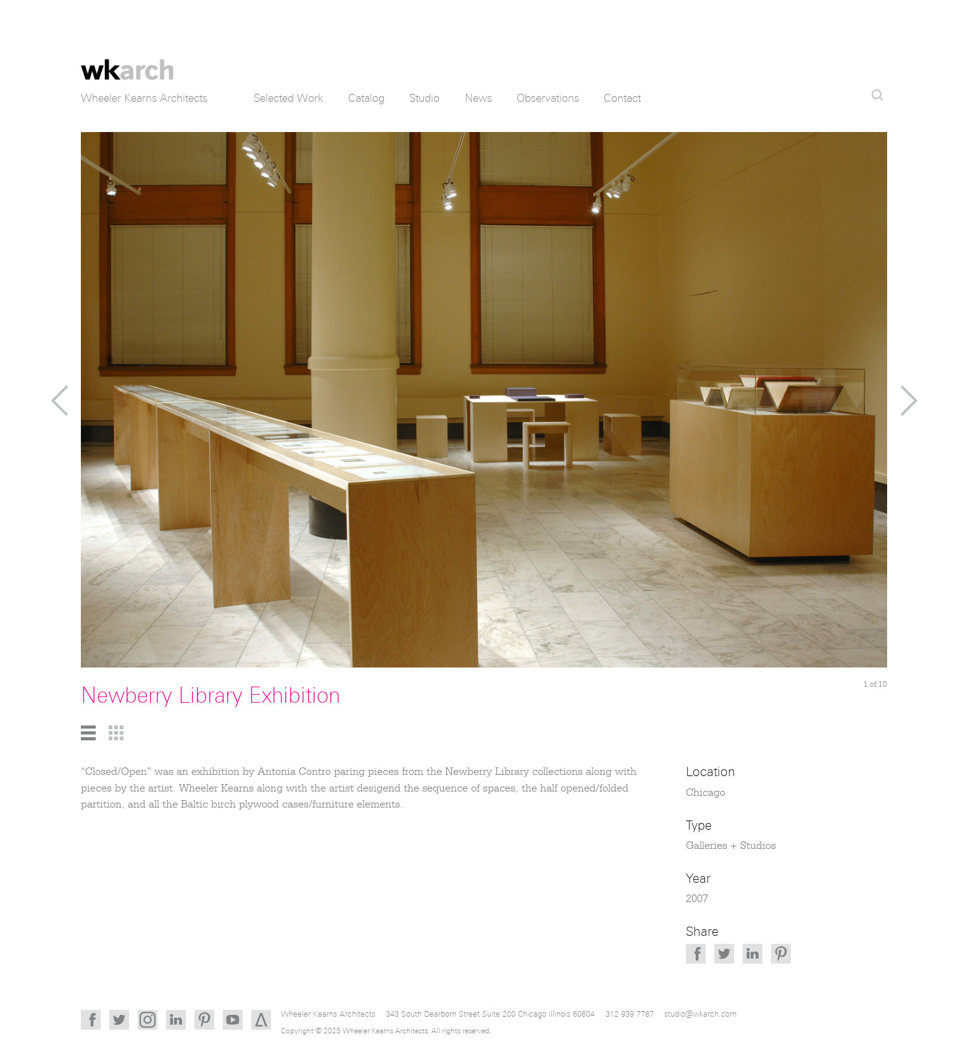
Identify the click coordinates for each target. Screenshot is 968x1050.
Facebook (696, 954)
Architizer (261, 1020)
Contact (622, 98)
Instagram (147, 1020)
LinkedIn (752, 954)
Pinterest (781, 954)
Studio (424, 98)
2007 (697, 898)
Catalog (366, 98)
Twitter (724, 954)
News (478, 98)
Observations (548, 98)
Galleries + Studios (731, 845)
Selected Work (288, 98)
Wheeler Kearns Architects (127, 61)
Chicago (705, 792)
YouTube (233, 1020)
